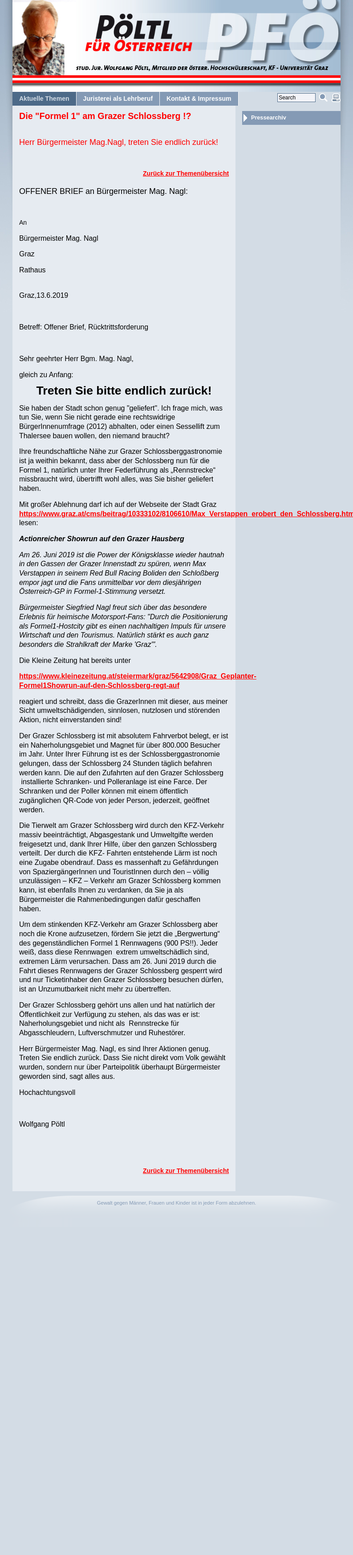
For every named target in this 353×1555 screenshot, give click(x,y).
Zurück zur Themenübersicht (186, 173)
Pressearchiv (268, 118)
